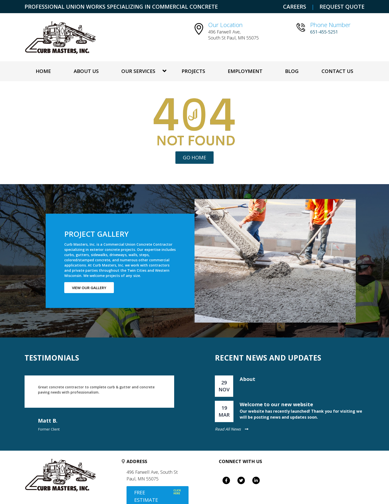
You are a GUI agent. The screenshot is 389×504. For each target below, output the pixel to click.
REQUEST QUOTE (342, 6)
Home (43, 71)
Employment (245, 71)
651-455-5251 (324, 32)
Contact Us (337, 71)
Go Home (194, 157)
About (247, 379)
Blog (292, 71)
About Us (86, 71)
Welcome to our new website (276, 404)
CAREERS (294, 6)
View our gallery (89, 287)
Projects (193, 71)
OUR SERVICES (138, 71)
